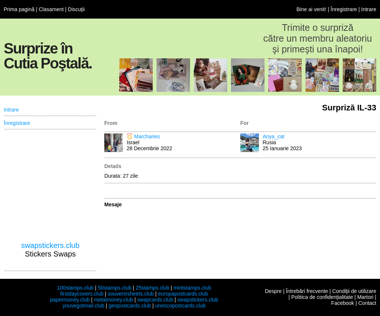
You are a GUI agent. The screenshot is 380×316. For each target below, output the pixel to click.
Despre (273, 291)
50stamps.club (114, 288)
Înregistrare (343, 9)
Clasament (51, 9)
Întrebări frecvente (307, 291)
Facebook (342, 303)
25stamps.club (152, 288)
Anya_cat (273, 136)
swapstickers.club (50, 245)
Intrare (368, 9)
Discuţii (76, 9)
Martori (365, 297)
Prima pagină (19, 9)
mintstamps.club (192, 288)
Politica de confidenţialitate (322, 297)
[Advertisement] (50, 185)
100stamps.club (75, 288)
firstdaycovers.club (82, 294)
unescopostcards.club (180, 306)
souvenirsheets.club (131, 294)
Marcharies (147, 136)
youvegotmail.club (83, 306)
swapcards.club (155, 300)
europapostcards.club (183, 294)
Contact (367, 303)
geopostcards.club (130, 306)
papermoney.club (69, 300)
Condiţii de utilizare (354, 291)
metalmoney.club (113, 300)
